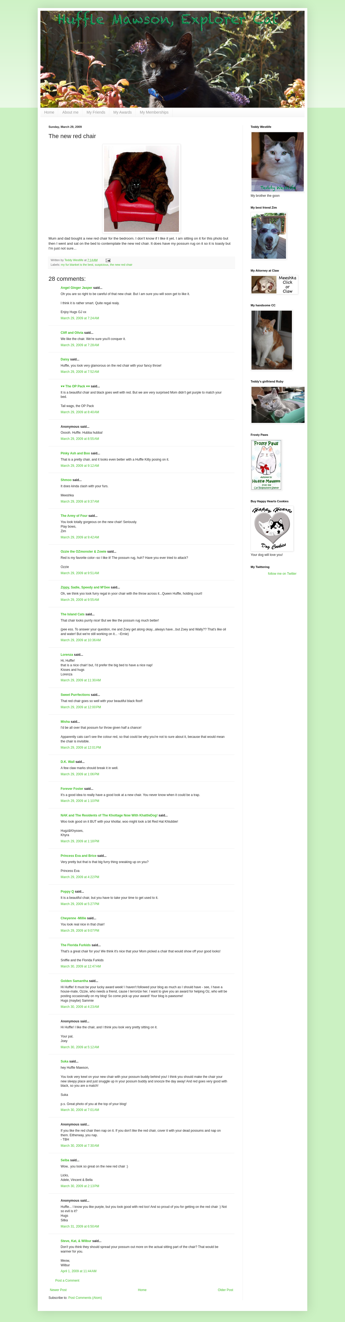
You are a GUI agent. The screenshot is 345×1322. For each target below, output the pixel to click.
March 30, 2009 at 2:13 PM (80, 1186)
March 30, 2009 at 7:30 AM (80, 1146)
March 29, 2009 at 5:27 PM (80, 904)
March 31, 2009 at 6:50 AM (80, 1226)
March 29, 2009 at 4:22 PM (80, 877)
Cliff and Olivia (72, 333)
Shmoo (66, 480)
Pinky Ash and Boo (75, 453)
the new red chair (121, 264)
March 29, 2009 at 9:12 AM (80, 466)
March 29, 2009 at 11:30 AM (81, 680)
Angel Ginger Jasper (76, 288)
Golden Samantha (74, 981)
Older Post (225, 1290)
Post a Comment (67, 1280)
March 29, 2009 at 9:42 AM (80, 537)
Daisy (65, 359)
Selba (65, 1160)
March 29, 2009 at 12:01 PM (81, 747)
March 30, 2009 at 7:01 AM (80, 1110)
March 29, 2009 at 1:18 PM (80, 841)
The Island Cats (73, 614)
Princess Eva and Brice (78, 856)
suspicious (101, 264)
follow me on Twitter (282, 574)
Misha (65, 722)
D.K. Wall (68, 762)
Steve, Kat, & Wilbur (76, 1241)
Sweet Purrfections (75, 695)
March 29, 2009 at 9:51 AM (80, 573)
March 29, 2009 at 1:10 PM (80, 801)
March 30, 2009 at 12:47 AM (81, 966)
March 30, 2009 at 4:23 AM (80, 1007)
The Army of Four (74, 516)
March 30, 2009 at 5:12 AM (80, 1047)
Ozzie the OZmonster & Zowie (83, 551)
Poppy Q (67, 891)
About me (70, 112)
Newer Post (58, 1290)
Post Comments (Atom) (85, 1298)
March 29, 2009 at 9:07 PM (80, 930)
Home (49, 112)
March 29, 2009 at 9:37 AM (80, 501)
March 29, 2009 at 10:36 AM (81, 640)
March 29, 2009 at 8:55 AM (80, 439)
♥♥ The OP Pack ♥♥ (75, 386)
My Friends (96, 112)
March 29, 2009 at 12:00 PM (81, 707)
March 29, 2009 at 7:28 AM (80, 345)
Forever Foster (72, 789)
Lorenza (67, 655)
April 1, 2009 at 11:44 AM (78, 1271)
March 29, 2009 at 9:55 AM (80, 600)
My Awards (122, 112)
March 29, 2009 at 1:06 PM (80, 774)
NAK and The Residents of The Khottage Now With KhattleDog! (109, 815)
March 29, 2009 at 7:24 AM (80, 318)
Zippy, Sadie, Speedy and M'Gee (85, 587)
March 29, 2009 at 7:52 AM (80, 372)
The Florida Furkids (76, 945)
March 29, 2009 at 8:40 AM (80, 412)
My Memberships (154, 112)
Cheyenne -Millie (73, 918)
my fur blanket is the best (77, 264)
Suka (64, 1061)
